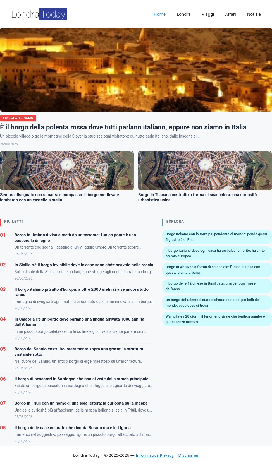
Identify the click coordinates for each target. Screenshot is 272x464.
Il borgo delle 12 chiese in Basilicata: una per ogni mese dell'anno (211, 286)
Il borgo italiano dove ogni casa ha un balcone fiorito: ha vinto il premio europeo (217, 253)
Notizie (254, 14)
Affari (230, 14)
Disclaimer (188, 455)
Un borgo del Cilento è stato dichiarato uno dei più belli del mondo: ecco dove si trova (213, 302)
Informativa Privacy (155, 455)
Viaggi (208, 14)
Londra (184, 14)
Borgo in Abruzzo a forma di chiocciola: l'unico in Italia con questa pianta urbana (213, 270)
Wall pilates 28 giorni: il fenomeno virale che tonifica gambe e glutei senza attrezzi (215, 319)
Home (160, 14)
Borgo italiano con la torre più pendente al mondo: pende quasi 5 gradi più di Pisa (216, 237)
